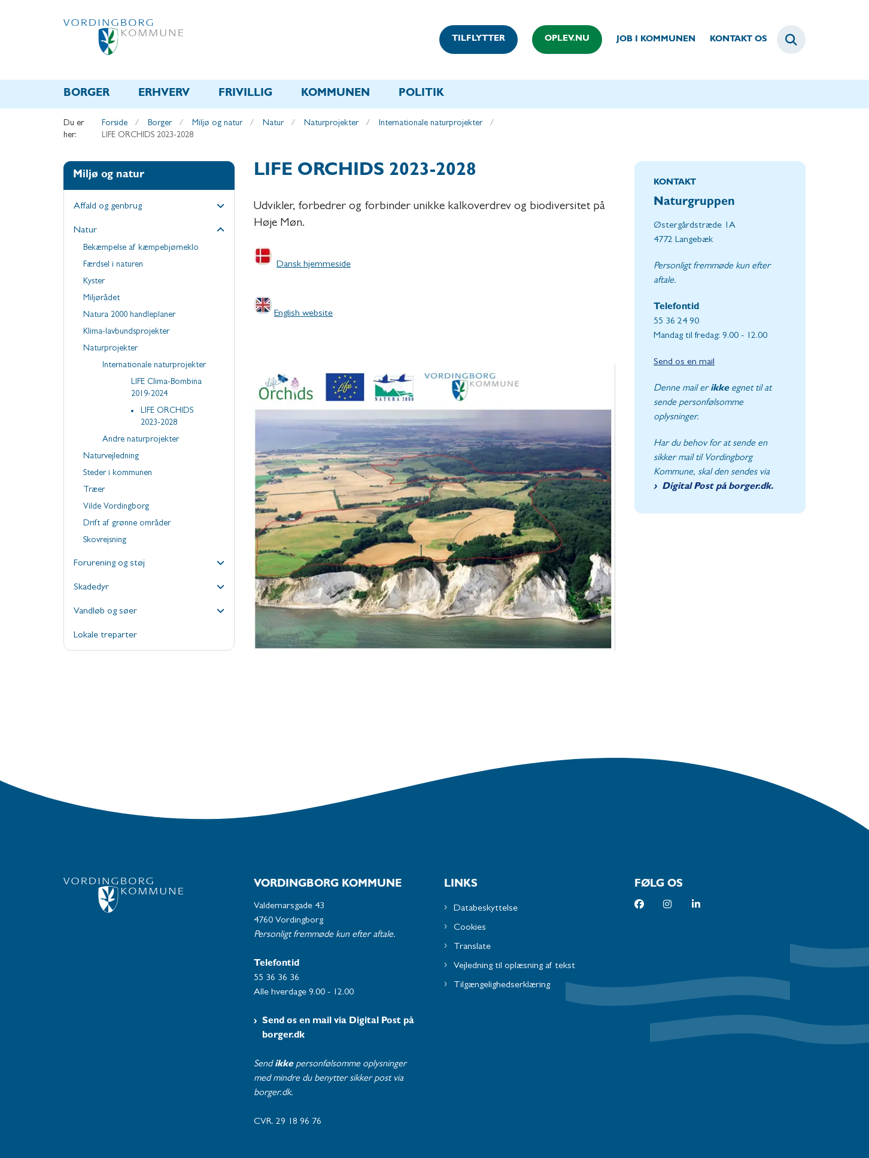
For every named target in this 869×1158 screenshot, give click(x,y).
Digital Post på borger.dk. (717, 487)
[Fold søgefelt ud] (791, 39)
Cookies (470, 928)
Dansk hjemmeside (313, 265)
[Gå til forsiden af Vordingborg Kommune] (123, 40)
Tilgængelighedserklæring (502, 985)
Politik (421, 94)
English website (303, 314)
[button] (217, 207)
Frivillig (245, 94)
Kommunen (335, 94)
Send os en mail (684, 362)
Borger (86, 94)
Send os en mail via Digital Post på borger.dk (338, 1029)
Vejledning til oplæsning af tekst (514, 966)
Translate (472, 947)
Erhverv (164, 94)
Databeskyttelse (486, 909)
